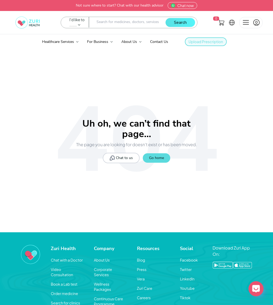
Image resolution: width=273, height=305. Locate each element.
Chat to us (121, 158)
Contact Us (159, 41)
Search (180, 22)
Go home (156, 157)
